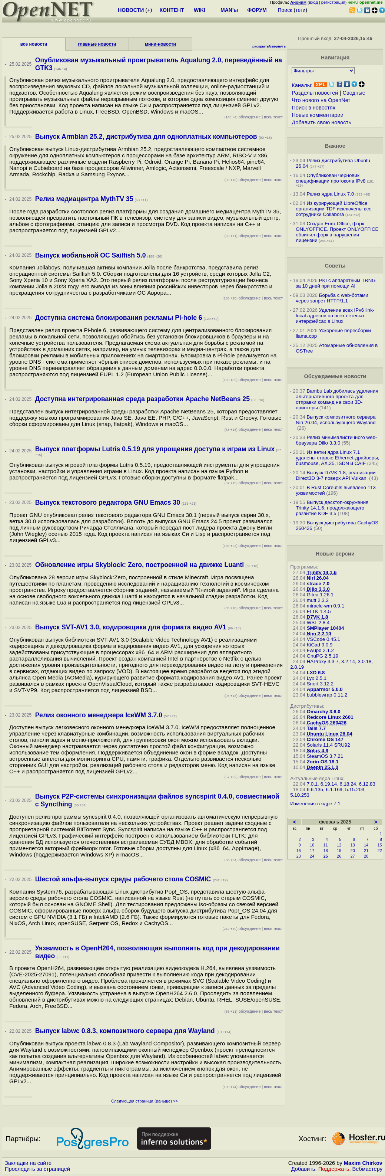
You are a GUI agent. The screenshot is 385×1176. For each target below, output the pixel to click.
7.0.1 (312, 784)
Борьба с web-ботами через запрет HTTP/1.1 (332, 298)
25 (325, 856)
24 (312, 856)
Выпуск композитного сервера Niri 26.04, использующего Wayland (336, 419)
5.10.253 (299, 795)
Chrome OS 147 (325, 739)
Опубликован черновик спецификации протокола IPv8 (330, 178)
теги (300, 10)
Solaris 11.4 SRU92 (328, 745)
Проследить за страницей (37, 1169)
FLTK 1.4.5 (319, 611)
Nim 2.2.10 (319, 633)
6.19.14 (329, 784)
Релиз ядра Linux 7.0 (330, 194)
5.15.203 (354, 789)
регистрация (333, 2)
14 (366, 845)
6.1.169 (334, 789)
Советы (335, 266)
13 (353, 845)
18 (325, 850)
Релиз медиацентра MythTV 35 (84, 199)
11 (325, 845)
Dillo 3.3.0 (318, 589)
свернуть (278, 46)
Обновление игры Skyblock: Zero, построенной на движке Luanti (139, 565)
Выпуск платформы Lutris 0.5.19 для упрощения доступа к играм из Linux (155, 449)
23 (298, 856)
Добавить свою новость (321, 122)
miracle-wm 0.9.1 (325, 606)
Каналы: (302, 85)
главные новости (97, 44)
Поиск (285, 10)
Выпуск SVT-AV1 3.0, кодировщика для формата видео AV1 (130, 627)
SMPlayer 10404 (325, 628)
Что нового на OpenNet (321, 100)
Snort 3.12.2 (320, 684)
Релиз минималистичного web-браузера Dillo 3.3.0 (336, 440)
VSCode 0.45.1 (323, 639)
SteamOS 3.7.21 (325, 756)
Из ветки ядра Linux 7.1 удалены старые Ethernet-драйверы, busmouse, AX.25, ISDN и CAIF (337, 457)
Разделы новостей (315, 93)
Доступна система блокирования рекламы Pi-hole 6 (118, 317)
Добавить (303, 1169)
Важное (335, 146)
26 (339, 856)
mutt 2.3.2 (318, 600)
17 (312, 850)
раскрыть (260, 46)
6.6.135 (315, 789)
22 (380, 850)
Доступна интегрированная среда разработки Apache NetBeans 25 (142, 399)
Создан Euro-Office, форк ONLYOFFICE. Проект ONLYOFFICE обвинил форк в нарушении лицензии (337, 232)
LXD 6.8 (316, 672)
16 (298, 850)
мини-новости (160, 44)
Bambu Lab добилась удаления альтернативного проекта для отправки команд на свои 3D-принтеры (337, 399)
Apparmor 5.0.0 (325, 689)
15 (380, 845)
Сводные (353, 93)
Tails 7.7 (316, 728)
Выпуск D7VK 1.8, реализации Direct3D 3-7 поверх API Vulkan (336, 475)
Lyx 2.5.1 (317, 678)
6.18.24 (348, 784)
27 (353, 856)
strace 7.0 (318, 583)
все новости (33, 44)
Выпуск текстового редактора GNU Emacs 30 (107, 502)
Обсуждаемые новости (335, 376)
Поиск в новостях (313, 108)
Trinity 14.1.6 (322, 572)
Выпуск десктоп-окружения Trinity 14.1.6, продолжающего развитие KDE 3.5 (332, 507)
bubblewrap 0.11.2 (327, 695)
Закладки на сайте (28, 1163)
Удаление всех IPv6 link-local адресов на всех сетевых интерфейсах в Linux (335, 315)
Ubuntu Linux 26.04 (329, 734)
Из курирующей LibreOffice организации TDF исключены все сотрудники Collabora (334, 208)
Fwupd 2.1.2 (320, 650)
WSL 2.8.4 (318, 622)
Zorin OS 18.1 (323, 761)
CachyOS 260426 (326, 722)
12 (339, 845)
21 (366, 850)
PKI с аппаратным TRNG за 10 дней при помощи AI (336, 283)
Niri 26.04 (318, 578)
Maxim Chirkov (363, 1163)
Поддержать (333, 1169)
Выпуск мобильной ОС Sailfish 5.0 (90, 255)
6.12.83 (367, 784)
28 (366, 856)
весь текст (273, 117)
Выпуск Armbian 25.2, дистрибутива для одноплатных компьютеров (147, 136)
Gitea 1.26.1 (320, 594)
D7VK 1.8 (317, 617)
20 (353, 850)
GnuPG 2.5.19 (322, 656)
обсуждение (243, 117)
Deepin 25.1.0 (322, 767)
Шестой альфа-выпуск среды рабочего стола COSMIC (124, 879)
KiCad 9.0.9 (320, 645)
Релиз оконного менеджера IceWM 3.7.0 (98, 715)
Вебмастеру (367, 1169)
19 (339, 850)
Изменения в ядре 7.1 (315, 803)
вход (313, 2)
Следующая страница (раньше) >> (144, 1101)
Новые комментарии (317, 115)
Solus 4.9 (318, 750)
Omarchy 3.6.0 (324, 711)
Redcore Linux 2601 (330, 717)
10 (312, 845)
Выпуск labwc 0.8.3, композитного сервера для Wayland (126, 1031)
